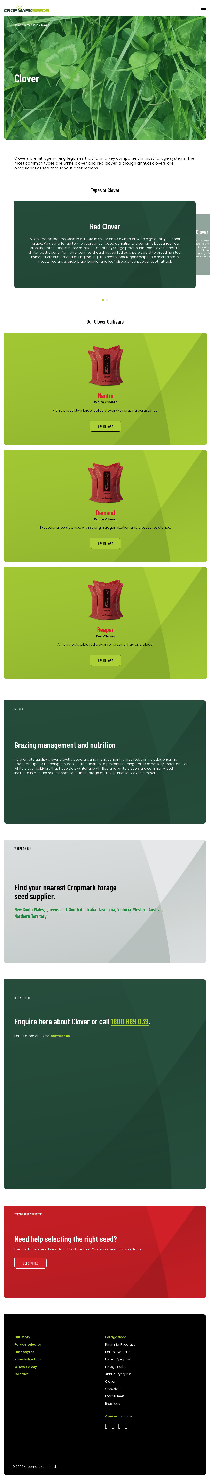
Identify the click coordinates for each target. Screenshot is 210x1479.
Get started (30, 1263)
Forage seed (31, 25)
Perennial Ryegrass (120, 1344)
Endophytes (24, 1352)
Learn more (105, 426)
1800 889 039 (130, 1021)
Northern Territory (30, 916)
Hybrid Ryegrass (118, 1359)
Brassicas (112, 1403)
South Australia (83, 909)
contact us (60, 1036)
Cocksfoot (113, 1388)
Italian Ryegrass (117, 1352)
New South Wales (29, 909)
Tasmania (107, 909)
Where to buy (25, 1366)
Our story (22, 1337)
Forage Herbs (115, 1366)
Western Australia (149, 909)
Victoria (124, 909)
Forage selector (27, 1344)
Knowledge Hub (27, 1359)
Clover (110, 1381)
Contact (21, 1374)
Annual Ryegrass (118, 1374)
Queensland (57, 909)
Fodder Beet (114, 1396)
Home (17, 25)
